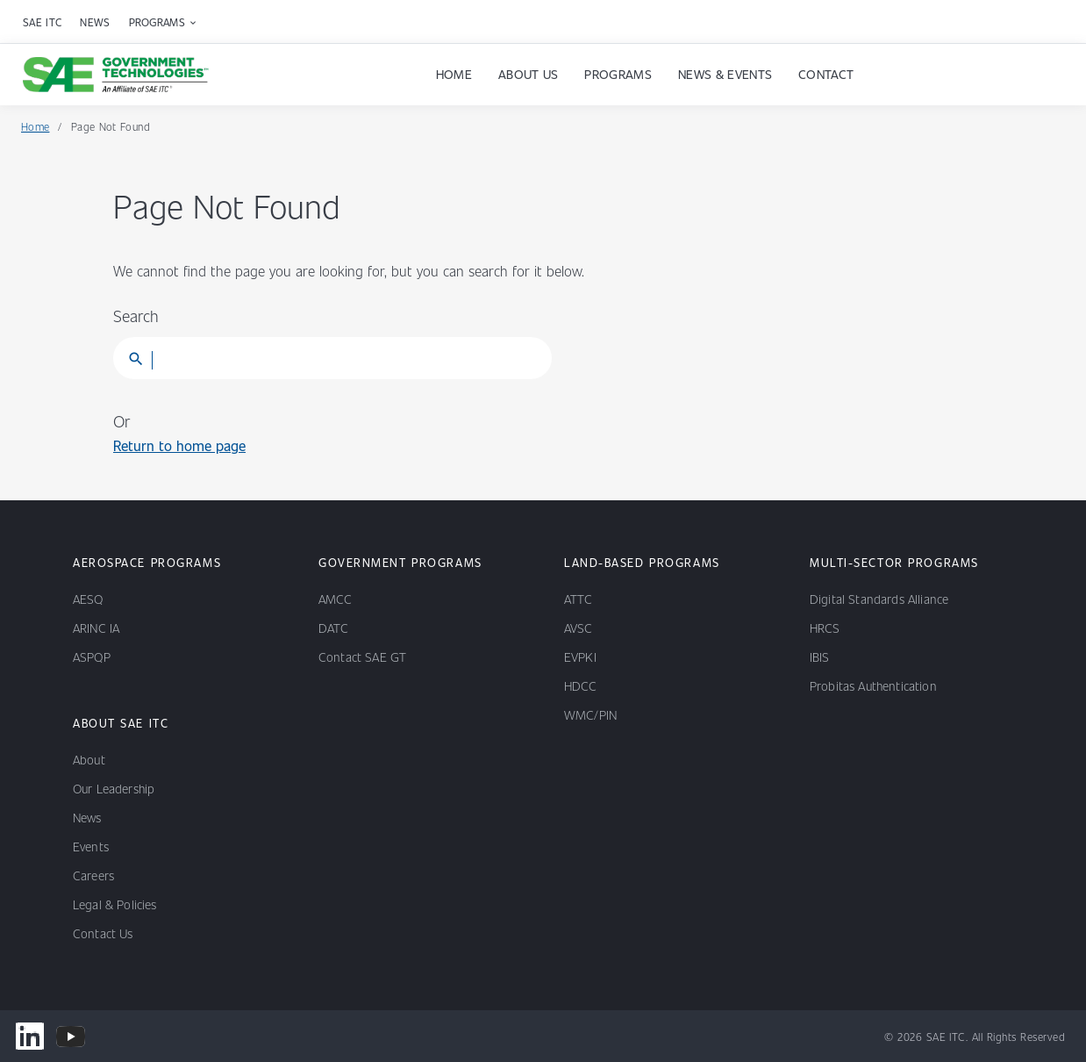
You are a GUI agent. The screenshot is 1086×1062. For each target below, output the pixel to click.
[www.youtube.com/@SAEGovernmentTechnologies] (70, 1036)
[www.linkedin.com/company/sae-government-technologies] (29, 1036)
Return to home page (179, 445)
